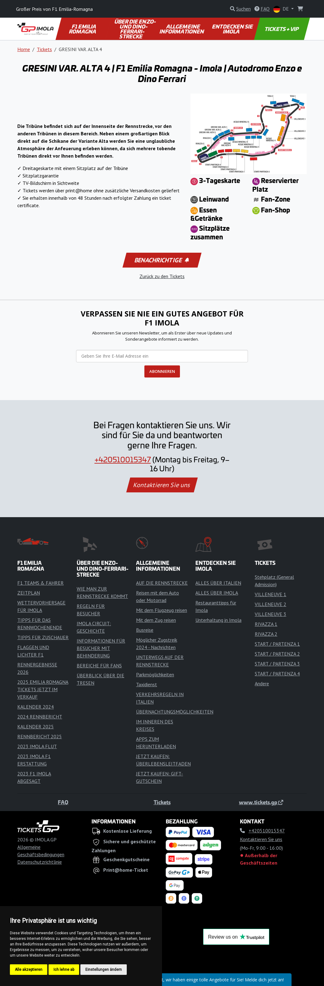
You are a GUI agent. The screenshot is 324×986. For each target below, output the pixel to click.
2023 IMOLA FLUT (37, 746)
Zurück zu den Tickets (162, 276)
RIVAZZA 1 (266, 624)
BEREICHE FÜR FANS (99, 665)
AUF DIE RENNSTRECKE (162, 583)
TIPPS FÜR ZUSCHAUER (43, 637)
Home (23, 49)
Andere (262, 683)
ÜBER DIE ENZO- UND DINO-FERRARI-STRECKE (135, 29)
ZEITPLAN (28, 593)
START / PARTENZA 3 (277, 664)
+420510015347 (123, 459)
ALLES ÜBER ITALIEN (218, 583)
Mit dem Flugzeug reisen (161, 610)
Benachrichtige (161, 260)
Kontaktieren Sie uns (162, 485)
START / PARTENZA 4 (277, 673)
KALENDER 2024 (35, 707)
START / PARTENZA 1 (277, 644)
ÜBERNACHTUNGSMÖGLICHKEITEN (174, 712)
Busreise (144, 630)
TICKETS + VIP (282, 29)
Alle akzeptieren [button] (28, 969)
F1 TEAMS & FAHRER (40, 583)
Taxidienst (146, 684)
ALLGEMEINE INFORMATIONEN (182, 29)
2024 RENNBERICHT (39, 716)
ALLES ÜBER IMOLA (216, 593)
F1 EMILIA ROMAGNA (83, 29)
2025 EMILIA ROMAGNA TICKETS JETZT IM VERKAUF (42, 689)
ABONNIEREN (162, 371)
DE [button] (281, 9)
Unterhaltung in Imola (218, 620)
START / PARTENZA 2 (277, 654)
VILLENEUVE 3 (270, 614)
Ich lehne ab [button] (63, 969)
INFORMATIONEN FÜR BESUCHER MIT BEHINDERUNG (101, 648)
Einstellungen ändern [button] (103, 969)
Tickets (44, 49)
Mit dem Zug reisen (156, 620)
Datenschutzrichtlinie (39, 862)
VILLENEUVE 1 (270, 594)
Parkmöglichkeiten (155, 674)
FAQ (63, 802)
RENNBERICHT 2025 (39, 736)
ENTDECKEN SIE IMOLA (232, 29)
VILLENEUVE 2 (270, 604)
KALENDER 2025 (35, 726)
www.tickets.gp (261, 802)
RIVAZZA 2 (266, 634)
